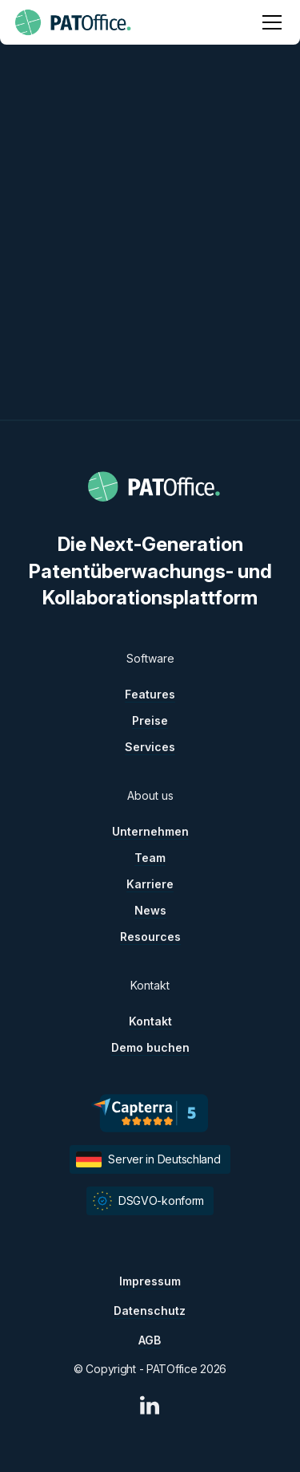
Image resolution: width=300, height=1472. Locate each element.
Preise (150, 720)
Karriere (150, 884)
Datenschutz (150, 1310)
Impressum (150, 1281)
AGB (149, 1340)
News (150, 910)
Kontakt (150, 1021)
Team (150, 857)
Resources (150, 936)
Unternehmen (150, 831)
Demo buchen (150, 1047)
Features (150, 694)
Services (150, 747)
